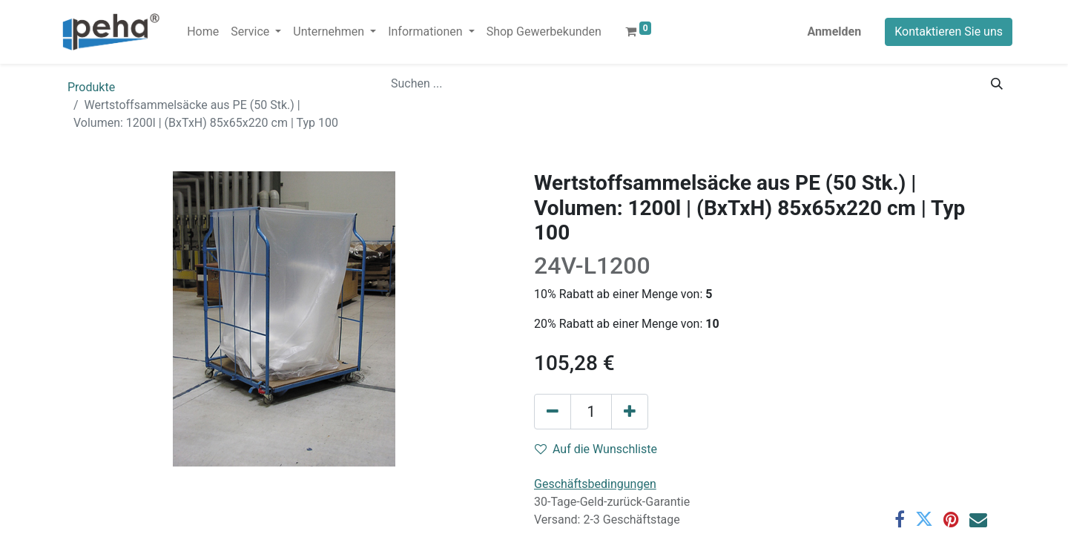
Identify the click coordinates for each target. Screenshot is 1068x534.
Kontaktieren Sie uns (948, 31)
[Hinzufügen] (629, 411)
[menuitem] (203, 32)
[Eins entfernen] (552, 411)
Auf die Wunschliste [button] (596, 449)
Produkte (91, 87)
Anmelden (834, 31)
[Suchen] (996, 84)
